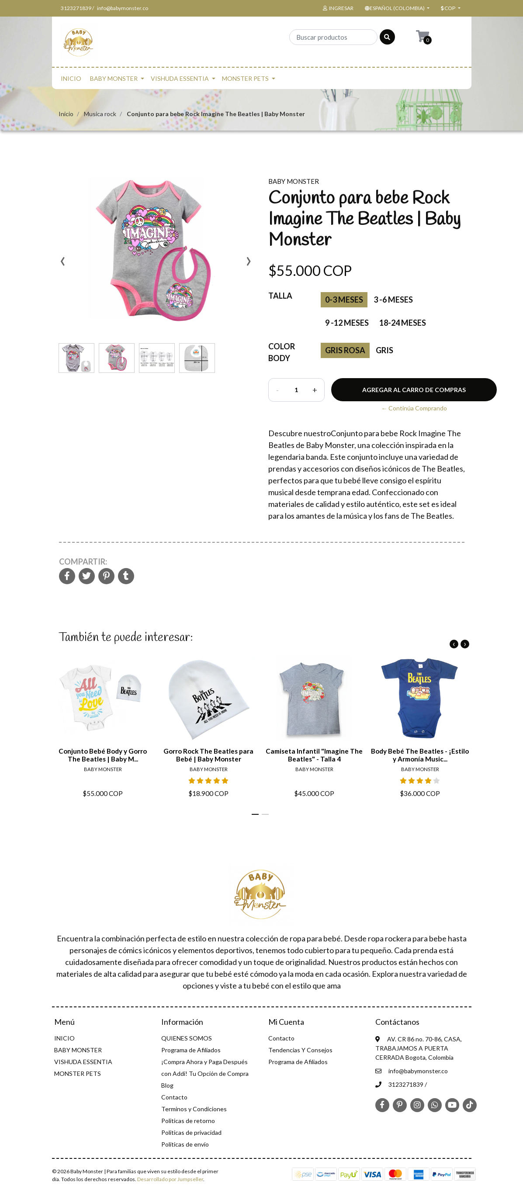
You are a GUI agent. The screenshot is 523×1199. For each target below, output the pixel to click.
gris (384, 350)
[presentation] (63, 264)
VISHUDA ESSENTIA (180, 78)
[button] (396, 8)
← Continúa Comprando (414, 408)
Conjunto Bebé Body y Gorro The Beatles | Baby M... (103, 755)
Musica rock (100, 113)
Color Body (281, 352)
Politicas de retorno (188, 1120)
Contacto (174, 1097)
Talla (280, 295)
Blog (167, 1085)
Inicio (66, 113)
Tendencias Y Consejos (300, 1050)
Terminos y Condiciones (194, 1109)
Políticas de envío (185, 1144)
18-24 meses (402, 322)
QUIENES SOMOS (186, 1038)
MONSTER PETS (245, 78)
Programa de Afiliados (191, 1050)
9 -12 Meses (347, 322)
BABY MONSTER (114, 78)
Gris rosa (345, 350)
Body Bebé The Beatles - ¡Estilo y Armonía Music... (420, 755)
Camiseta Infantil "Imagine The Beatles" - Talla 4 (314, 755)
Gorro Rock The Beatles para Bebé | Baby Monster (208, 755)
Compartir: (83, 561)
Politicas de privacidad (191, 1132)
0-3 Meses (344, 299)
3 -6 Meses (393, 299)
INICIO (71, 78)
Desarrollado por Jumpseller (170, 1179)
